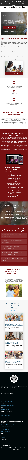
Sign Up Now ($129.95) (9, 28)
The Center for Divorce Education (14, 1)
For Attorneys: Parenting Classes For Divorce (7, 424)
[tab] (14, 235)
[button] (14, 73)
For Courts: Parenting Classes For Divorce (7, 426)
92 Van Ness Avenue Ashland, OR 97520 (4, 439)
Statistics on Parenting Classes (5, 415)
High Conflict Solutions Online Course (6, 401)
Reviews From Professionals (5, 409)
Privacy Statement (14, 457)
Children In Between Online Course (6, 399)
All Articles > (14, 310)
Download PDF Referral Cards (5, 431)
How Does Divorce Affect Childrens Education (7, 417)
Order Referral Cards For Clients (5, 429)
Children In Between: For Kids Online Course (7, 405)
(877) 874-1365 (3, 437)
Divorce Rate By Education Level (5, 413)
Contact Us (2, 441)
